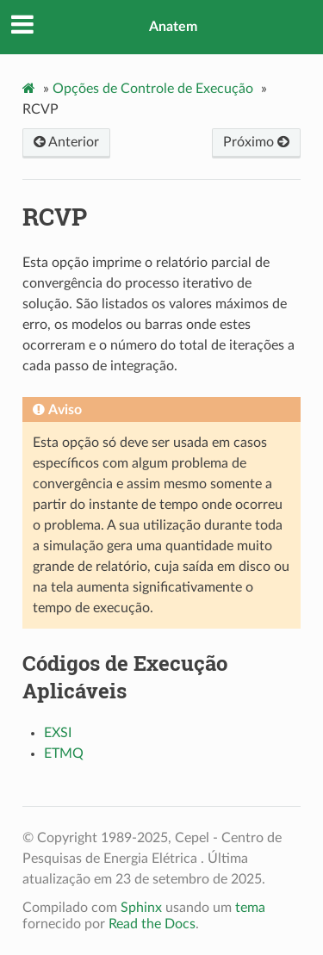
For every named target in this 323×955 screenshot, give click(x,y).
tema (250, 908)
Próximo (256, 142)
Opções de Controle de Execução (153, 89)
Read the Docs (152, 924)
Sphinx (141, 908)
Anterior (66, 142)
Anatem (173, 27)
